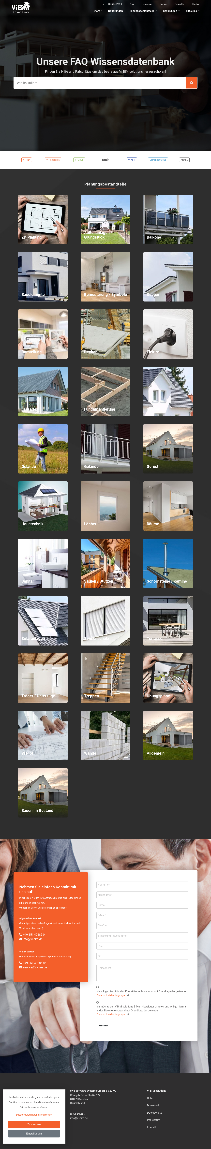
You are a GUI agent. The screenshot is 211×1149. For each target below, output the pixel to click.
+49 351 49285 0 (32, 934)
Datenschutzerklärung (27, 1114)
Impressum (153, 1119)
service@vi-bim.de (33, 967)
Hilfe (149, 1098)
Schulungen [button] (170, 11)
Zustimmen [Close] (34, 1124)
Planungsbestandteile (142, 11)
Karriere (163, 4)
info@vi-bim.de (31, 939)
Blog (132, 4)
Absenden (103, 1025)
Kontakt (195, 4)
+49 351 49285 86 (32, 963)
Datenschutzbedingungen (111, 995)
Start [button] (97, 11)
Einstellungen (34, 1133)
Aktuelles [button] (191, 11)
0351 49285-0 (78, 1114)
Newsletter (179, 4)
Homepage (147, 4)
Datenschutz (154, 1112)
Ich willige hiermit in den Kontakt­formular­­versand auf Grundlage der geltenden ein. (141, 993)
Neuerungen (115, 11)
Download (153, 1105)
